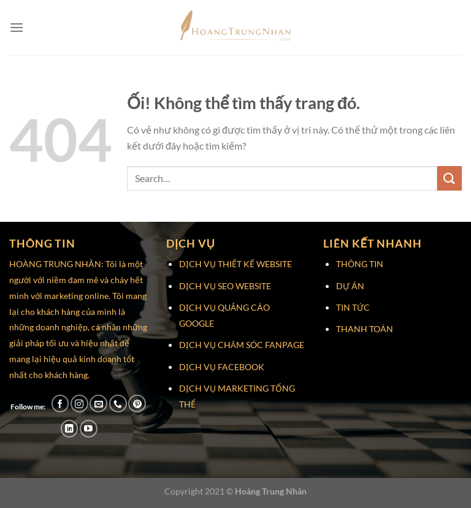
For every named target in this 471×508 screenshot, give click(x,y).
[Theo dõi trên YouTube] (89, 429)
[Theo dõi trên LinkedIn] (69, 429)
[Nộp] (449, 178)
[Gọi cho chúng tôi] (118, 403)
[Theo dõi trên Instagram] (79, 403)
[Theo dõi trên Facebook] (60, 403)
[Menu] (16, 27)
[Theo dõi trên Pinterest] (137, 403)
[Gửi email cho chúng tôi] (98, 403)
